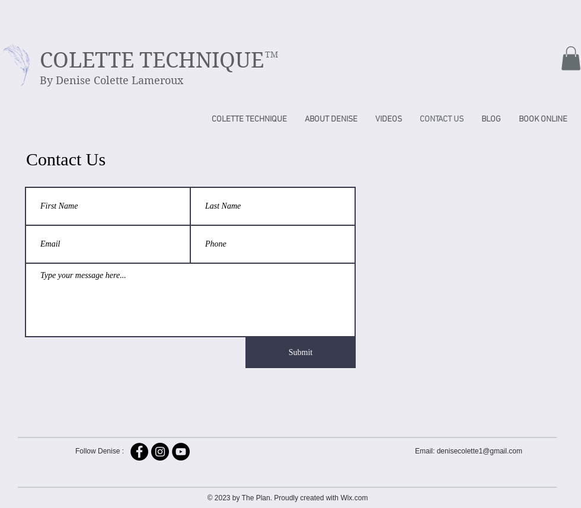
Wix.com (354, 498)
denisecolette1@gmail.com (479, 451)
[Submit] (300, 352)
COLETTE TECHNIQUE (152, 60)
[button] (571, 58)
